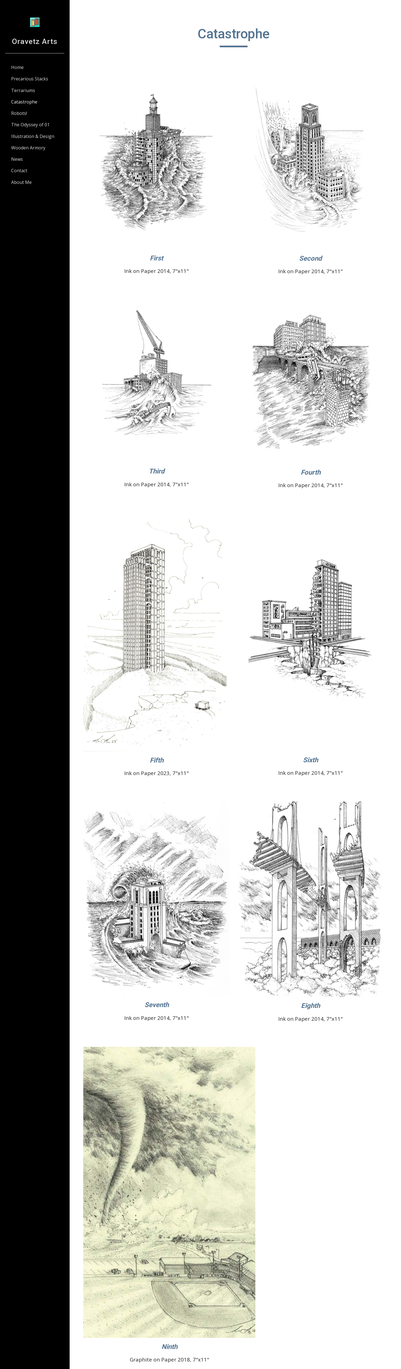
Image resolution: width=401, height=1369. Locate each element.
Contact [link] (19, 170)
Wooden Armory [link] (28, 148)
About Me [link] (21, 182)
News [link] (17, 159)
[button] (394, 7)
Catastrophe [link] (24, 102)
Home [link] (17, 67)
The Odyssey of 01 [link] (30, 125)
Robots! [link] (19, 113)
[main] (235, 36)
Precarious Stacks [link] (29, 79)
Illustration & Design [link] (32, 136)
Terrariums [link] (23, 90)
